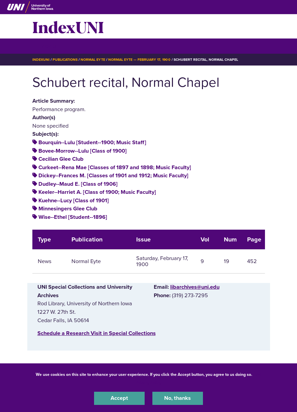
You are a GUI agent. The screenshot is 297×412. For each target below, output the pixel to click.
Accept (119, 398)
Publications (65, 59)
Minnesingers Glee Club (67, 208)
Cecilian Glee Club (61, 159)
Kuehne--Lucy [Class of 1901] (73, 200)
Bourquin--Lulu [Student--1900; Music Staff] (92, 142)
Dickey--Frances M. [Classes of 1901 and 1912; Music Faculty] (113, 175)
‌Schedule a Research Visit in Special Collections (96, 333)
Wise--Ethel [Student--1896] (72, 217)
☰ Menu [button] (44, 46)
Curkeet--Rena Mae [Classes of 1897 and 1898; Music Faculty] (114, 167)
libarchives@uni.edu (194, 287)
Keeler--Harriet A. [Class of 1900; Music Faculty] (97, 192)
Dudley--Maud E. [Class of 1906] (78, 184)
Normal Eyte (93, 59)
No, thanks (177, 398)
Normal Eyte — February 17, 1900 (139, 59)
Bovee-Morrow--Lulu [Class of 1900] (82, 151)
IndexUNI (68, 26)
